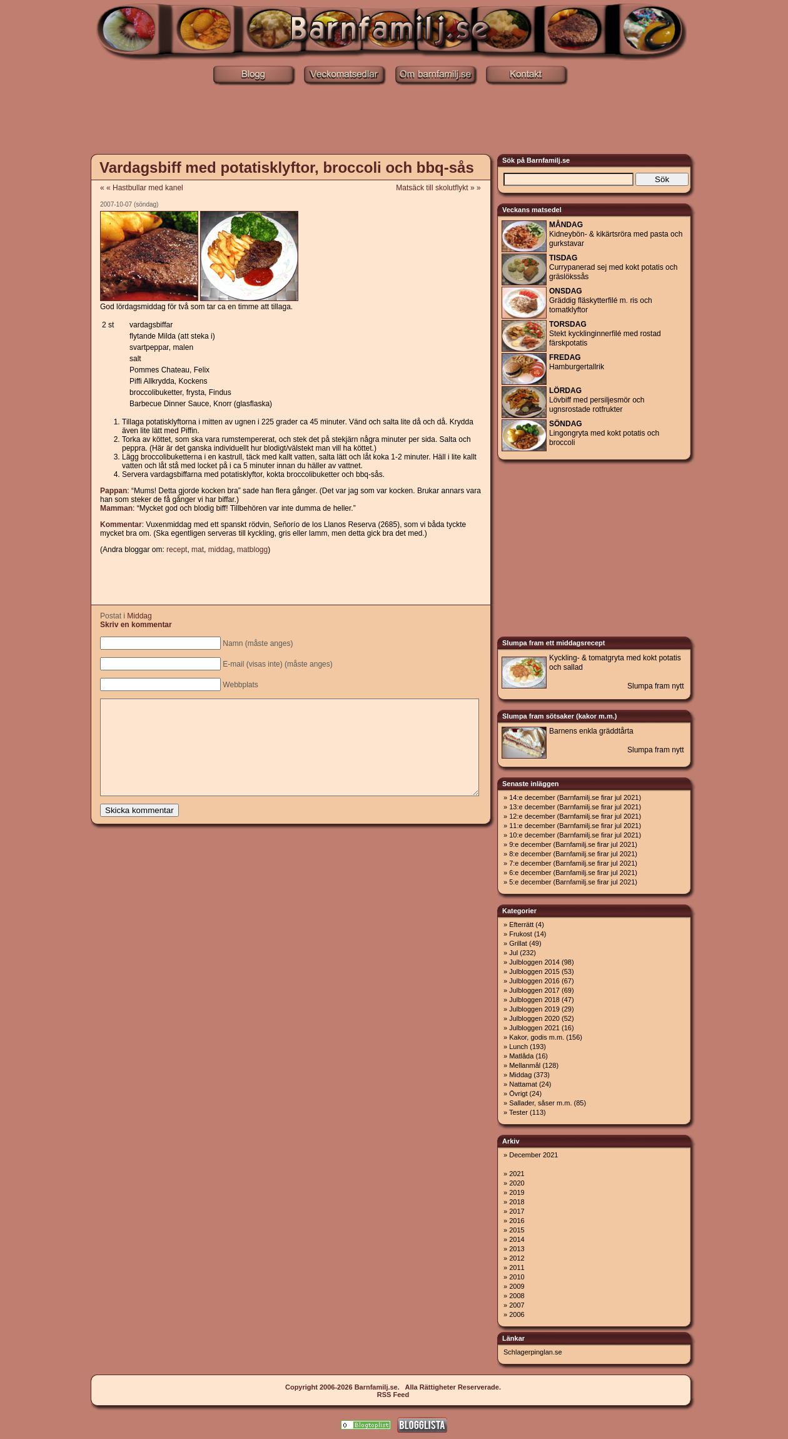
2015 (516, 1230)
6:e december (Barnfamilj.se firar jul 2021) (573, 872)
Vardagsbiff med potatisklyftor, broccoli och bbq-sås (286, 167)
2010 (516, 1277)
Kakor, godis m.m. (536, 1037)
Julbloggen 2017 (534, 990)
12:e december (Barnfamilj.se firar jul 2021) (575, 816)
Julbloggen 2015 (534, 971)
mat (197, 549)
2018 (516, 1202)
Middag (139, 616)
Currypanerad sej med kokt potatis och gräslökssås (613, 267)
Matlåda (521, 1056)
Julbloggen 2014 (534, 962)
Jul (513, 952)
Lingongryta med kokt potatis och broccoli (604, 433)
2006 (516, 1314)
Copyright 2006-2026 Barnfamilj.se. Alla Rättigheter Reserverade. (393, 1387)
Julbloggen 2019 (534, 1009)
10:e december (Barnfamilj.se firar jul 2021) (575, 835)
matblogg (252, 549)
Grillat (518, 943)
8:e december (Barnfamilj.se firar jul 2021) (573, 854)
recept (176, 549)
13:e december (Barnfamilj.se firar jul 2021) (575, 807)
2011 (516, 1267)
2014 (516, 1239)
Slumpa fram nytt (655, 686)
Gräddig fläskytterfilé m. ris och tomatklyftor (600, 300)
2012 (516, 1258)
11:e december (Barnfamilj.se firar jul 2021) (575, 825)
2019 (516, 1192)
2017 (516, 1211)
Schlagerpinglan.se (532, 1352)
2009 (516, 1286)
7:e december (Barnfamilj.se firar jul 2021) (573, 863)
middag (220, 549)
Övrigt (518, 1093)
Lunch (518, 1046)
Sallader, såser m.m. (540, 1103)
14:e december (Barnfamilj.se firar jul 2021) (575, 797)
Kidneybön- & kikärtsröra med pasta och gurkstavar (615, 234)
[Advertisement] (394, 121)
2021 (516, 1173)
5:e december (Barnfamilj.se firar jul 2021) (573, 882)
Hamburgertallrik (576, 362)
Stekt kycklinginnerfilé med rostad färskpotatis (605, 333)
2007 (516, 1305)
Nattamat (523, 1084)
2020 (516, 1183)
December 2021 (533, 1155)
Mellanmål (524, 1065)
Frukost (520, 934)
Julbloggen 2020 (534, 1018)
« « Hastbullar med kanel (141, 187)
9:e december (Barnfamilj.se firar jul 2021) (573, 844)
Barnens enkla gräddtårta (591, 731)
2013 (516, 1248)
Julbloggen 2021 (534, 1028)
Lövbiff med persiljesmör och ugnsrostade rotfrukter (597, 400)
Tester (518, 1112)
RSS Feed (393, 1394)
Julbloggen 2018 (534, 999)
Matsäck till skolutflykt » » (442, 187)
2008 (516, 1295)
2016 (516, 1220)
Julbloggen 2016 (534, 981)
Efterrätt (521, 924)
